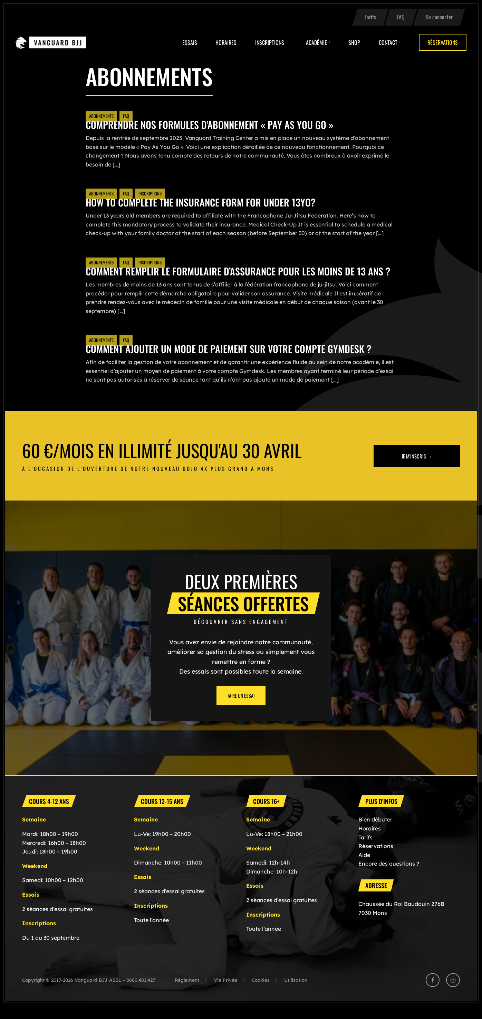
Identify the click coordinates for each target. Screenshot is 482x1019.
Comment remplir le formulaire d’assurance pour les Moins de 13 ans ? (236, 277)
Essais (189, 42)
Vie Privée (225, 993)
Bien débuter (375, 832)
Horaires (226, 42)
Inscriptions (269, 42)
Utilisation (295, 993)
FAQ (401, 17)
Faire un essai (241, 708)
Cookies (261, 993)
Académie (316, 42)
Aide (364, 868)
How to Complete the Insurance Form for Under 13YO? (209, 202)
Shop (354, 42)
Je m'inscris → (417, 469)
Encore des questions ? (388, 876)
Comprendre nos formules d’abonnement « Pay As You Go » (219, 124)
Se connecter (439, 17)
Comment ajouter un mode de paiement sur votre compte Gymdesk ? (239, 361)
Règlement (187, 993)
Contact (388, 42)
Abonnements (101, 116)
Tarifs (370, 17)
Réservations (442, 42)
